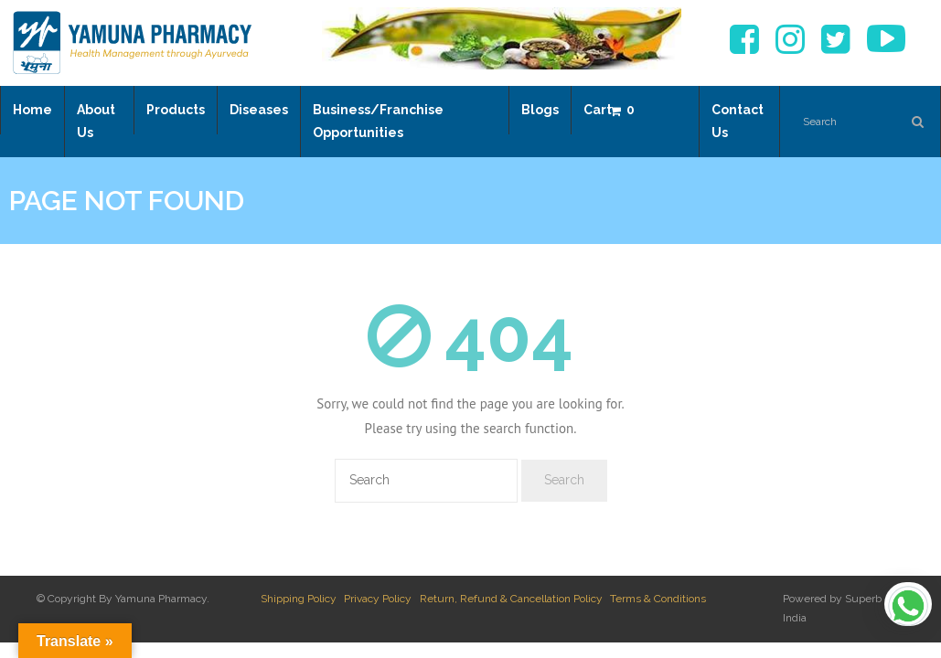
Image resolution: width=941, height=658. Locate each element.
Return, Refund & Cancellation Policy (511, 598)
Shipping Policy (299, 598)
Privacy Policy (378, 598)
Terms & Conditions (658, 598)
